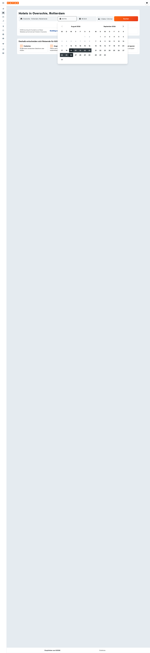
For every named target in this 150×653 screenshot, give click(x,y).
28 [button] (80, 55)
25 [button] (66, 55)
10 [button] (62, 46)
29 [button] (85, 55)
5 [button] (71, 41)
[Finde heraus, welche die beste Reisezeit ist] (3, 34)
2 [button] (89, 37)
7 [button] (80, 41)
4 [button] (66, 41)
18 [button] (66, 50)
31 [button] (62, 60)
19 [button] (71, 50)
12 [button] (71, 46)
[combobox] (39, 18)
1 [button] (100, 37)
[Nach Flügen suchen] (3, 9)
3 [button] (109, 37)
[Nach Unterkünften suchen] (3, 13)
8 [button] (84, 41)
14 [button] (80, 46)
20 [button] (76, 50)
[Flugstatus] (3, 30)
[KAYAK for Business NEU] (3, 38)
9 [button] (89, 41)
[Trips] (3, 44)
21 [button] (80, 50)
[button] (3, 3)
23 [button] (89, 50)
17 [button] (62, 50)
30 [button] (89, 55)
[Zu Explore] (3, 26)
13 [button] (75, 46)
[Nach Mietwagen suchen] (3, 17)
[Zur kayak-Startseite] (13, 3)
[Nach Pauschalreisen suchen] (3, 21)
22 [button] (85, 50)
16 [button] (89, 46)
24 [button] (62, 55)
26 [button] (71, 55)
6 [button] (75, 41)
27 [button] (76, 55)
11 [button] (66, 46)
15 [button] (85, 46)
